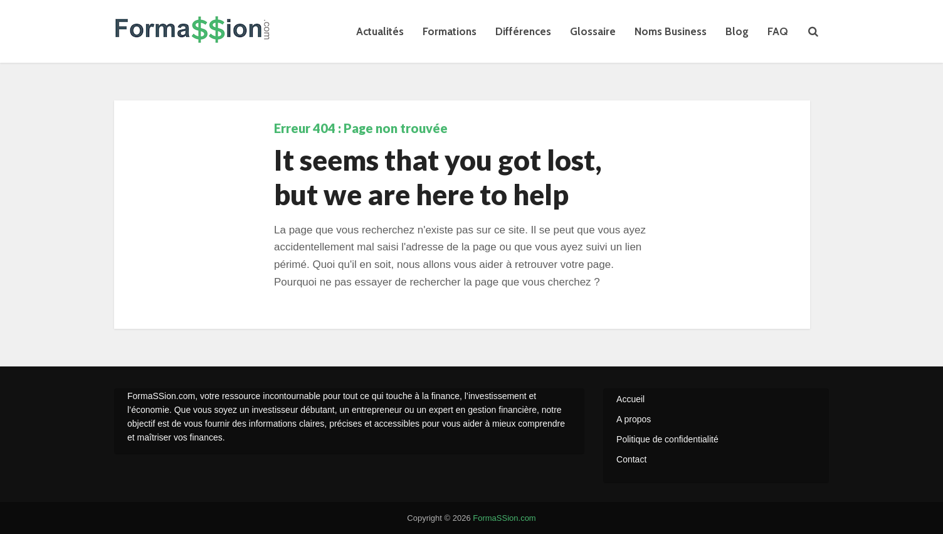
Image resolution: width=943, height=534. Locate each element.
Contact (631, 459)
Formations (450, 31)
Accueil (630, 399)
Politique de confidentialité (667, 439)
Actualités (380, 31)
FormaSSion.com (504, 518)
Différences (523, 31)
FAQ (777, 31)
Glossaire (593, 31)
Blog (737, 31)
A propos (633, 419)
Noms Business (671, 31)
